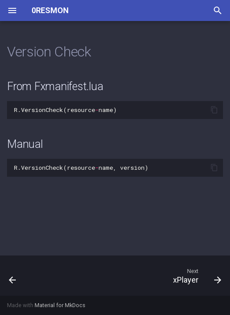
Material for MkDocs (60, 305)
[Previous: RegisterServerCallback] (13, 275)
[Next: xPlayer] (195, 275)
